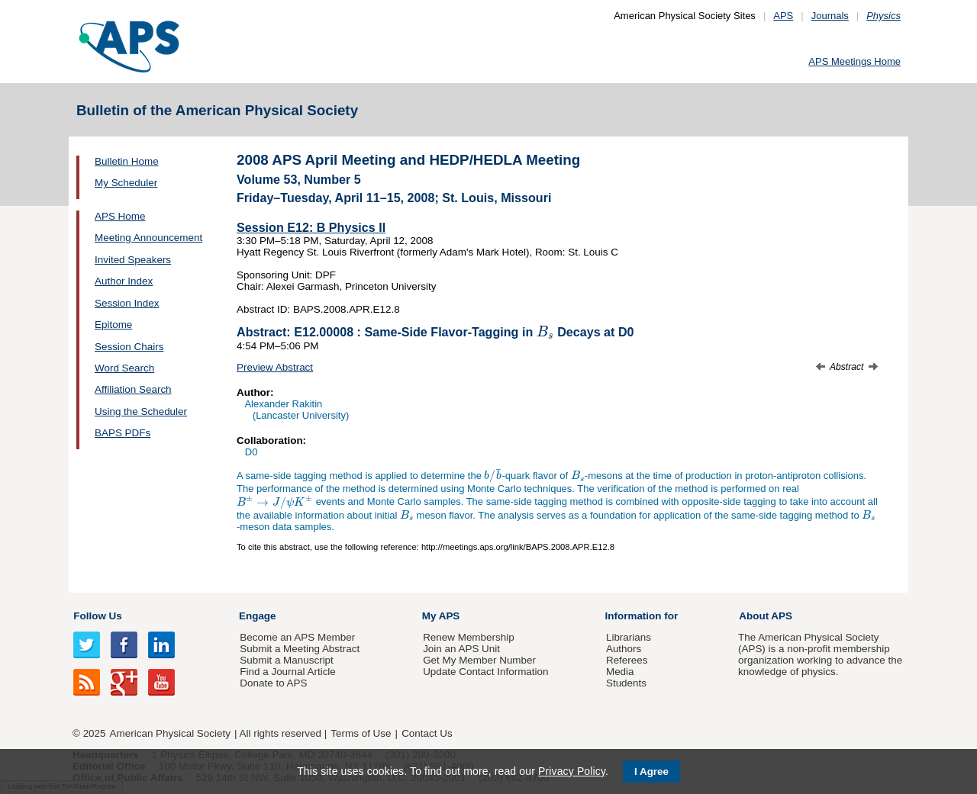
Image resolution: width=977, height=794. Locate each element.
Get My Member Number (479, 660)
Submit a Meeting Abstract (300, 648)
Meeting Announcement (148, 237)
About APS (765, 616)
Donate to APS (273, 683)
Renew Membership (468, 637)
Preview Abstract (275, 367)
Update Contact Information (485, 671)
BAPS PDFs (122, 433)
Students (626, 683)
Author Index (124, 281)
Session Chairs (129, 346)
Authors (623, 648)
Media (620, 671)
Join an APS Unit (461, 648)
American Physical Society (170, 733)
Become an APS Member (297, 637)
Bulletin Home (127, 161)
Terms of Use (361, 733)
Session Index (127, 303)
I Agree (651, 771)
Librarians (628, 637)
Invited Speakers (133, 259)
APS (783, 15)
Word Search (124, 368)
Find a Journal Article (287, 671)
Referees (627, 660)
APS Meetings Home (854, 61)
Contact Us (426, 733)
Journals (830, 15)
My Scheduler (126, 182)
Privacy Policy (571, 771)
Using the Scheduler (141, 411)
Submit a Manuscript (286, 660)
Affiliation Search (133, 389)
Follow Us (97, 616)
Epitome (113, 324)
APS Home (120, 216)
